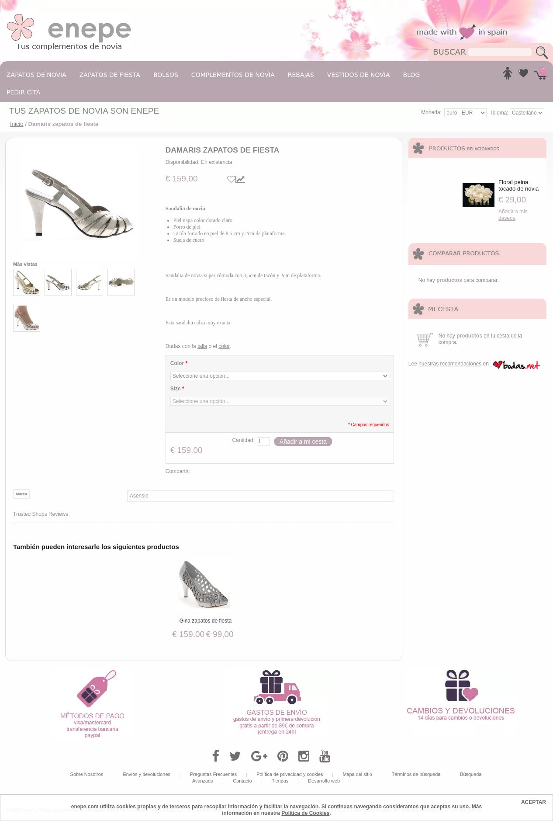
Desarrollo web (324, 780)
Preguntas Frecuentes (213, 774)
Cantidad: (243, 440)
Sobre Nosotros (87, 774)
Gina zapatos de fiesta (206, 621)
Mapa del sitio (357, 774)
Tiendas (280, 780)
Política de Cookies (305, 813)
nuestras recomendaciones (449, 364)
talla (202, 346)
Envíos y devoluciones (146, 774)
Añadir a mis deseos (513, 215)
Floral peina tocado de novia (518, 185)
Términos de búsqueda (416, 774)
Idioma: (500, 113)
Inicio (17, 124)
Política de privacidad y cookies (289, 774)
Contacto (242, 780)
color (223, 346)
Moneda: (431, 112)
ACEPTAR (533, 802)
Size (177, 389)
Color (178, 363)
